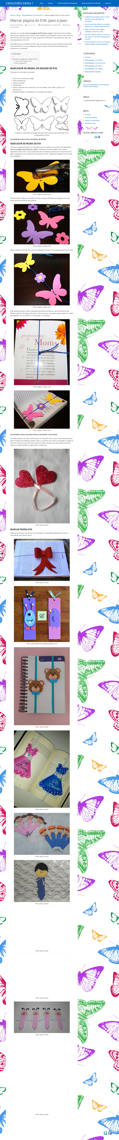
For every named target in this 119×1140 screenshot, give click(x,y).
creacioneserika (17, 25)
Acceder (88, 115)
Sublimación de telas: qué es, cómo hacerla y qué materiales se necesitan (97, 19)
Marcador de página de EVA (23, 61)
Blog (41, 3)
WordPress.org (90, 123)
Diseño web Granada (90, 86)
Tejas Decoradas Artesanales (67, 3)
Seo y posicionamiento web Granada (96, 85)
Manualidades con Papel (93, 66)
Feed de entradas (91, 117)
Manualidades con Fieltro (93, 60)
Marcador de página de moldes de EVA (24, 59)
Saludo (50, 3)
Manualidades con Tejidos (94, 69)
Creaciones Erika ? (19, 3)
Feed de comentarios (92, 120)
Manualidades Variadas (93, 72)
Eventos (108, 3)
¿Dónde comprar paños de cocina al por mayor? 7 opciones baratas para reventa (97, 37)
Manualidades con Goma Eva (91, 3)
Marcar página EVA (21, 63)
